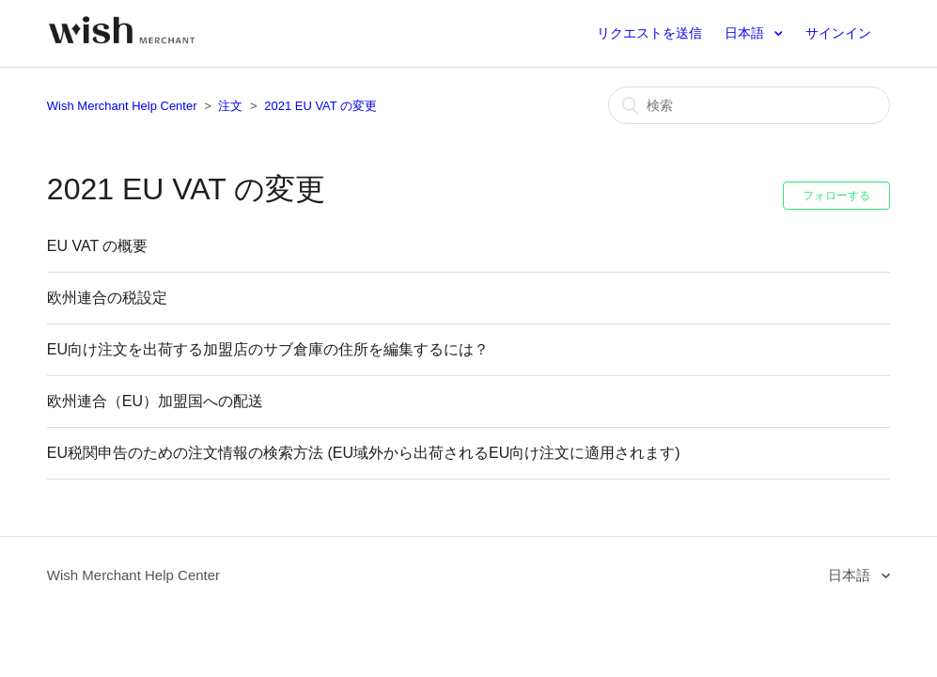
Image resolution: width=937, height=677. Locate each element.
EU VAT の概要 (97, 246)
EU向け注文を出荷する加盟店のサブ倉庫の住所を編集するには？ (268, 349)
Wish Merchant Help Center (122, 106)
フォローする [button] (836, 195)
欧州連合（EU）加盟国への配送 (155, 401)
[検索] (749, 105)
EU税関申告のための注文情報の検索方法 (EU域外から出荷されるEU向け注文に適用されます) (363, 453)
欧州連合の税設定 (107, 298)
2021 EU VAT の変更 (320, 106)
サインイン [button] (838, 32)
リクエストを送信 (649, 32)
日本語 (746, 32)
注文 (230, 106)
